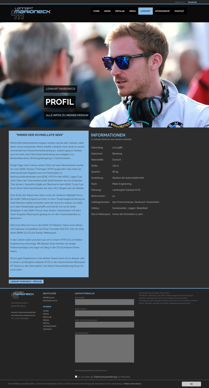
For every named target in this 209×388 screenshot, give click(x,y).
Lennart (145, 11)
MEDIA (46, 320)
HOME (46, 311)
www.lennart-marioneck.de (23, 315)
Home (96, 11)
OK (191, 384)
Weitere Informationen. (154, 384)
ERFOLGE (47, 317)
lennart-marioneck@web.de (23, 312)
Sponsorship (162, 11)
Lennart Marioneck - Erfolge (26, 281)
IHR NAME (104, 301)
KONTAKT (47, 329)
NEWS (46, 314)
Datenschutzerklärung (105, 377)
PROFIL (46, 323)
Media (132, 11)
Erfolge (120, 11)
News (107, 11)
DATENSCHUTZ (50, 301)
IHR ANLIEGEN (104, 347)
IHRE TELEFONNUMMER (104, 323)
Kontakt (179, 11)
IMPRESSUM (48, 298)
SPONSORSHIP (50, 326)
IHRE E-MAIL (104, 312)
